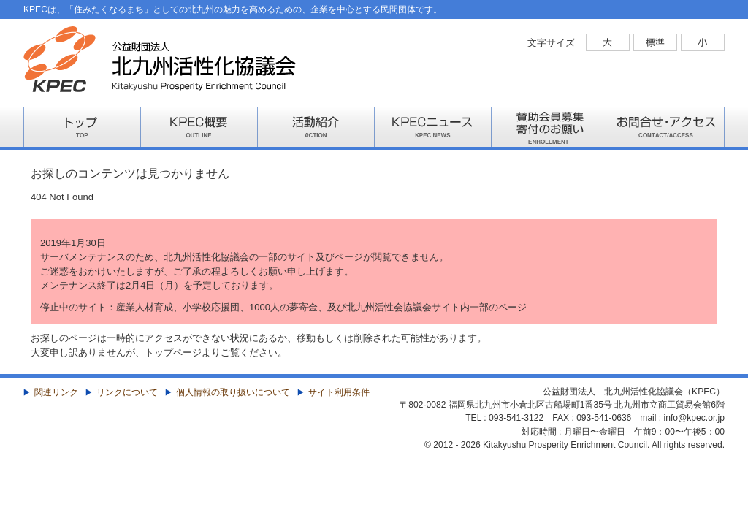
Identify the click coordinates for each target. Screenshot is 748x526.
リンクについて (127, 392)
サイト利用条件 (339, 392)
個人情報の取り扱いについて (233, 392)
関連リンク (56, 392)
